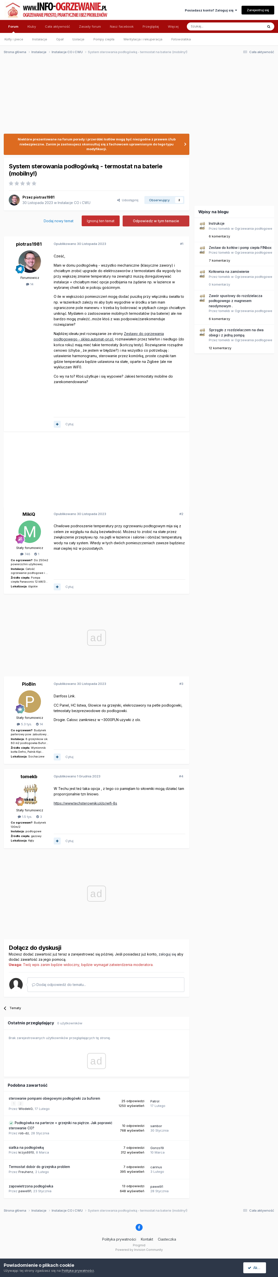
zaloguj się (167, 954)
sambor (156, 1126)
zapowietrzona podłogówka (31, 1186)
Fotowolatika (181, 39)
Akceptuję (258, 1268)
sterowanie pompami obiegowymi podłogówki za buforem (54, 1098)
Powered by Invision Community (139, 1250)
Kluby (31, 26)
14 (29, 284)
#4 (181, 776)
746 (25, 554)
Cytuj (69, 424)
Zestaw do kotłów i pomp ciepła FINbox (240, 248)
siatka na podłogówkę (26, 1147)
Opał (59, 39)
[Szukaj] (213, 26)
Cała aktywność (57, 26)
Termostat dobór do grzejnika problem (39, 1167)
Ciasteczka (167, 1239)
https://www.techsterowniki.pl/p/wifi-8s (85, 803)
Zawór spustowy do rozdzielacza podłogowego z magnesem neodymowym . (235, 301)
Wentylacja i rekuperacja (142, 39)
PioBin (29, 684)
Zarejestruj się (258, 10)
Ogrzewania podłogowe (253, 228)
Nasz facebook (122, 26)
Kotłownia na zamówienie (229, 272)
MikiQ (28, 514)
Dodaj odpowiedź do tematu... (59, 984)
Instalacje (39, 39)
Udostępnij (127, 200)
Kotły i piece (13, 39)
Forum (13, 28)
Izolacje (78, 39)
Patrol (154, 1101)
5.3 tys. (24, 724)
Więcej (173, 26)
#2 (181, 514)
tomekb (28, 776)
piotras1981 (43, 197)
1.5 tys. (25, 817)
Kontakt (147, 1239)
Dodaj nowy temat (58, 221)
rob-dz (23, 1133)
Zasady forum (90, 26)
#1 (181, 244)
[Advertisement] (136, 97)
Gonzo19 (157, 1148)
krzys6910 (26, 1152)
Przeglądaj (151, 26)
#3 (181, 684)
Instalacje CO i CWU (74, 203)
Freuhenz (25, 1171)
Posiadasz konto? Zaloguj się (211, 10)
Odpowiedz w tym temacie (156, 221)
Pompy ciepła (103, 39)
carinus (156, 1167)
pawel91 (24, 1191)
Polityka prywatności (119, 1239)
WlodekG (25, 1108)
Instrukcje (217, 223)
